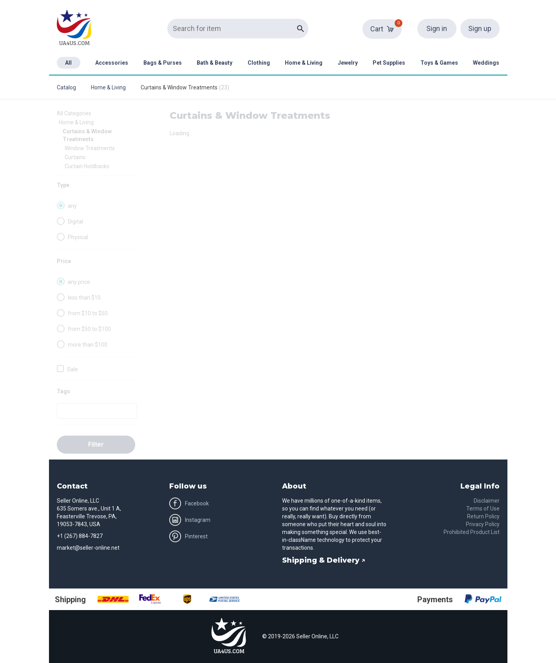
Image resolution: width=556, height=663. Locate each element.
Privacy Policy (483, 524)
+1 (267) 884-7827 (80, 536)
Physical (78, 237)
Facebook (189, 503)
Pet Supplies (389, 63)
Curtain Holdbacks (87, 166)
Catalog (66, 87)
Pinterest (188, 536)
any (72, 206)
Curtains (75, 157)
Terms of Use (483, 508)
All (68, 63)
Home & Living (303, 63)
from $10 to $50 (88, 313)
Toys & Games (439, 63)
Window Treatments (90, 148)
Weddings (486, 63)
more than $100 (87, 344)
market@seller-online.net (88, 548)
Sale (72, 369)
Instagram (189, 520)
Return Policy (483, 516)
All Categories (74, 113)
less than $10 (84, 297)
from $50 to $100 (89, 329)
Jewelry (348, 63)
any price (79, 282)
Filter (96, 444)
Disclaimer (487, 501)
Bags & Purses (162, 63)
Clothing (259, 63)
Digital (75, 221)
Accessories (111, 63)
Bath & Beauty (214, 63)
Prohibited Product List (472, 532)
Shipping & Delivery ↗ (324, 560)
